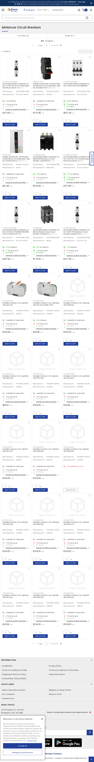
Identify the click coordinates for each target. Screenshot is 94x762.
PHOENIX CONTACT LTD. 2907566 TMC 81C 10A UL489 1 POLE (46, 304)
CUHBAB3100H (39, 155)
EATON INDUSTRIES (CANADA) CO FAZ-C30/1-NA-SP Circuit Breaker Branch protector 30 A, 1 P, (16, 86)
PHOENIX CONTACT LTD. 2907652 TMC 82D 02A (16, 377)
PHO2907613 (69, 520)
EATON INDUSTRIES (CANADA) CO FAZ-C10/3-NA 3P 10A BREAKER (77, 85)
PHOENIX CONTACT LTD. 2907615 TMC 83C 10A (15, 304)
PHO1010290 (8, 520)
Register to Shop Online (60, 690)
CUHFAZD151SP (70, 228)
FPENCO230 (38, 82)
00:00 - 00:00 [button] (42, 10)
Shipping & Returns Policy (14, 674)
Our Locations (8, 694)
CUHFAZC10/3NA (70, 82)
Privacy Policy (55, 666)
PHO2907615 (8, 301)
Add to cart (10, 124)
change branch (58, 10)
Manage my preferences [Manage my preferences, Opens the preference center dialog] (22, 752)
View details (71, 490)
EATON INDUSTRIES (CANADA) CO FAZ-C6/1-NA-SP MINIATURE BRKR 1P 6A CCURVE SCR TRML (16, 232)
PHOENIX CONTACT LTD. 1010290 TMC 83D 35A (15, 523)
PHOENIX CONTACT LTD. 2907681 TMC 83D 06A (46, 596)
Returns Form (55, 694)
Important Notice (57, 674)
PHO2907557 (69, 593)
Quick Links (47, 684)
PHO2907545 (38, 520)
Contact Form (8, 698)
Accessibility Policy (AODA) (14, 678)
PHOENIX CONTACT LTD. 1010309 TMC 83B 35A (76, 450)
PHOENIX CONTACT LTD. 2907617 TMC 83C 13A (15, 450)
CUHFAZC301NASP (10, 82)
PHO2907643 (8, 593)
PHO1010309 (69, 447)
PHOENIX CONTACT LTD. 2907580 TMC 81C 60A (76, 377)
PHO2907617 (8, 447)
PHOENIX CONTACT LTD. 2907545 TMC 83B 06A (46, 523)
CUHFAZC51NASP (70, 155)
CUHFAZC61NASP (9, 228)
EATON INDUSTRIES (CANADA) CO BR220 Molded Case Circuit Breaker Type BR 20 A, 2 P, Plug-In (46, 232)
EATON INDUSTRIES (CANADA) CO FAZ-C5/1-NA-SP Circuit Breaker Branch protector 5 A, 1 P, (77, 159)
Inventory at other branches (16, 109)
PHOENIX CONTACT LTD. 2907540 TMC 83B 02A (76, 304)
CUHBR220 (37, 228)
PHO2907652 (8, 374)
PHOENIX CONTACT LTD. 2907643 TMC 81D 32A (16, 596)
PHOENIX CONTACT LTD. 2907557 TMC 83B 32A (76, 596)
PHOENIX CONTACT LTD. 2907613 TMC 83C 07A (76, 523)
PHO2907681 (38, 593)
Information (47, 660)
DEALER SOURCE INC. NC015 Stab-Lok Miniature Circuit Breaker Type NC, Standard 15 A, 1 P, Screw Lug (16, 159)
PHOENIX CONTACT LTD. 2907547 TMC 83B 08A (46, 450)
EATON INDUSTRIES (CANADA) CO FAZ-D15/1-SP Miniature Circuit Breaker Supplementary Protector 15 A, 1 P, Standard (77, 233)
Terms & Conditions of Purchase (64, 670)
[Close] (42, 719)
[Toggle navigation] (3, 10)
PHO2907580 (69, 374)
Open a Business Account (13, 690)
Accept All (22, 746)
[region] (22, 737)
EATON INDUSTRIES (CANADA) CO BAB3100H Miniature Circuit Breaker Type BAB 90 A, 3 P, (46, 159)
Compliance (7, 666)
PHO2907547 (38, 447)
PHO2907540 (69, 301)
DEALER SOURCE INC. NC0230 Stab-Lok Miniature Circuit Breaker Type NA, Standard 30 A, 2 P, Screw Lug (47, 86)
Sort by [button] (69, 36)
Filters (23, 36)
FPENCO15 (7, 155)
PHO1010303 (38, 374)
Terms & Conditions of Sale (14, 670)
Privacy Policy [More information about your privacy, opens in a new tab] (32, 740)
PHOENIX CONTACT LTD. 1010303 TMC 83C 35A (45, 377)
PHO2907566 (38, 301)
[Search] (47, 17)
